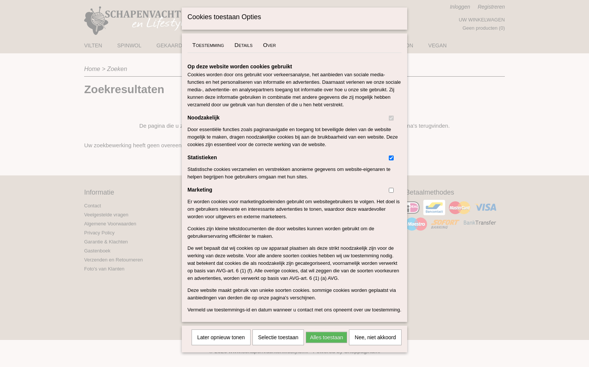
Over (269, 54)
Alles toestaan (326, 347)
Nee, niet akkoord (375, 347)
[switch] (391, 127)
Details (243, 54)
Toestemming (208, 54)
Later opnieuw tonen (221, 347)
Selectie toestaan (278, 347)
